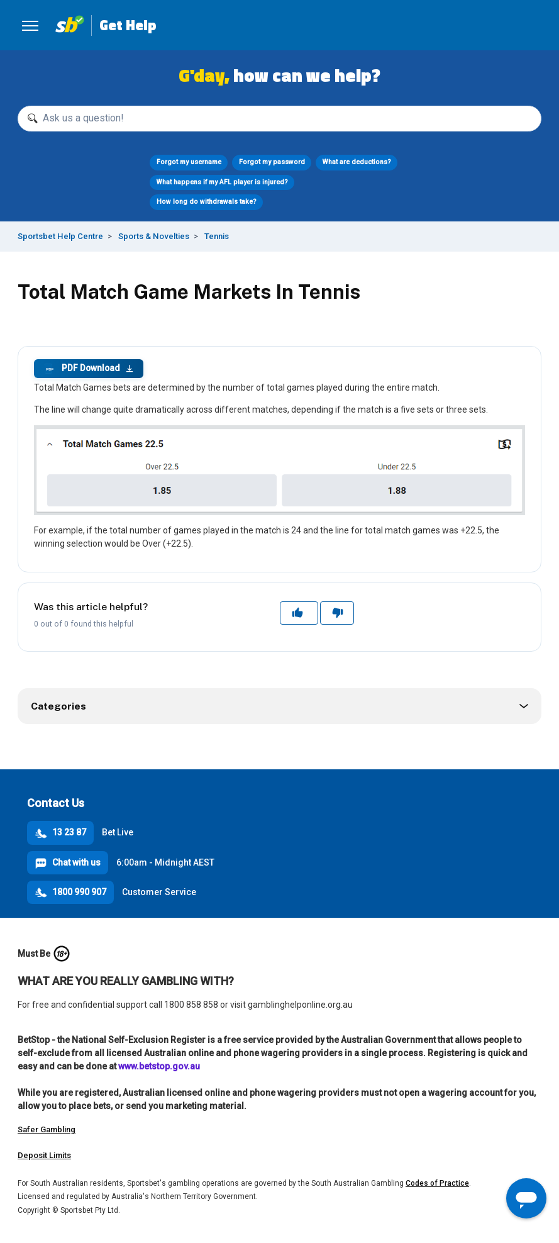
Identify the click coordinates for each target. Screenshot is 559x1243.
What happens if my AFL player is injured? (222, 182)
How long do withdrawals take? (207, 202)
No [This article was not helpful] (336, 613)
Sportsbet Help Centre (60, 236)
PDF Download (89, 368)
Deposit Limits (44, 1155)
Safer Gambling (46, 1129)
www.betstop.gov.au (159, 1066)
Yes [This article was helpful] (298, 613)
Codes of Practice (437, 1183)
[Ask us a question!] (279, 118)
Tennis (216, 236)
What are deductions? (357, 162)
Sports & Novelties (153, 236)
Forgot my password (272, 162)
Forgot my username (189, 162)
